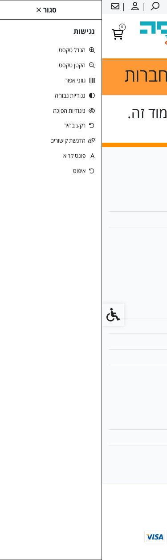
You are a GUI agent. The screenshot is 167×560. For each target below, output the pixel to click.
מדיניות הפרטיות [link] (131, 357)
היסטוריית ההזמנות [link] (127, 437)
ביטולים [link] (142, 372)
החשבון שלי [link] (136, 421)
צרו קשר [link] (140, 310)
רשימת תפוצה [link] (134, 453)
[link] (147, 540)
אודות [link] (144, 203)
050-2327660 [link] (132, 235)
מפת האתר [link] (137, 325)
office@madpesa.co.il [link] (119, 219)
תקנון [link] (144, 341)
